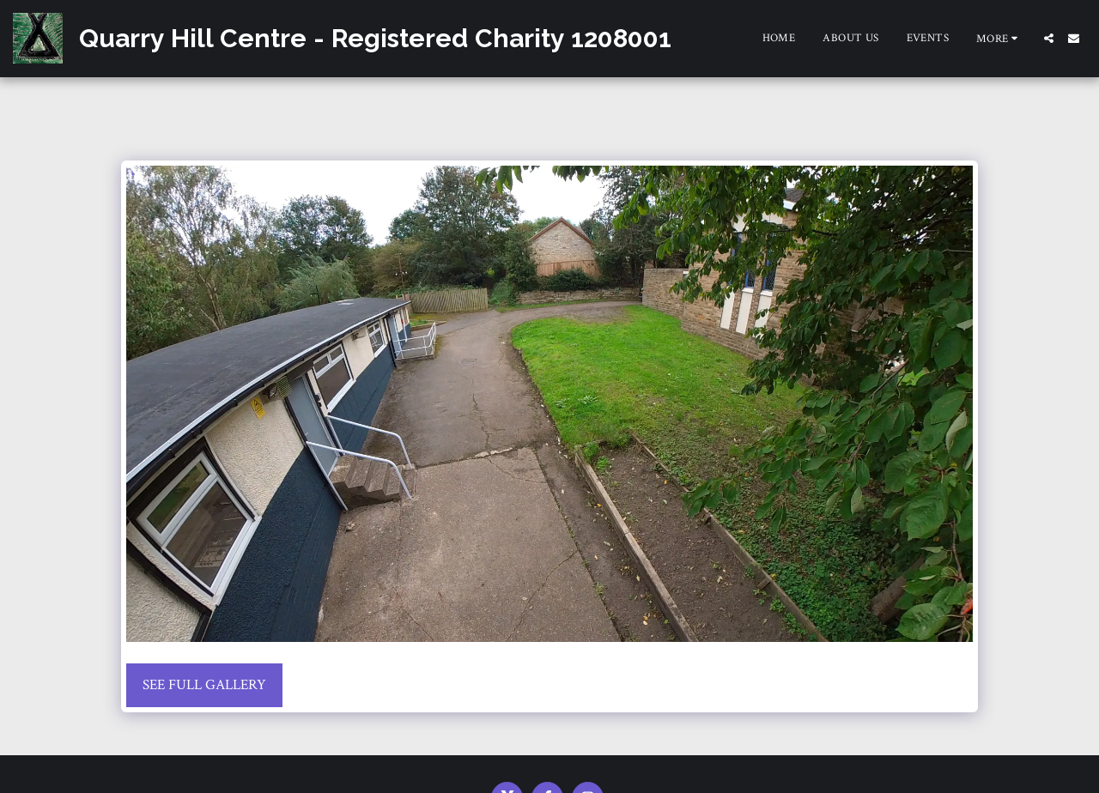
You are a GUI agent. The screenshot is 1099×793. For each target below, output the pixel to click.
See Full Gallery (204, 684)
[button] (1048, 38)
